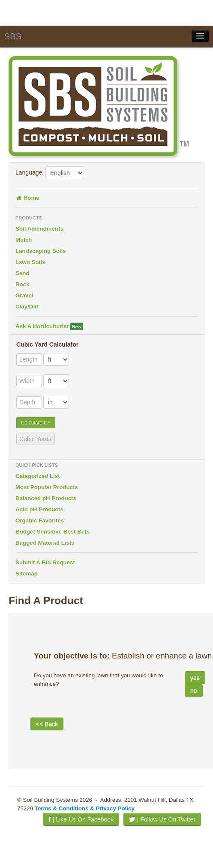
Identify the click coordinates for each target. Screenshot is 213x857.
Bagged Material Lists (45, 543)
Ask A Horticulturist (49, 326)
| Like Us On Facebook (81, 819)
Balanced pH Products (45, 498)
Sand (22, 273)
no (193, 690)
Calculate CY (36, 423)
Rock (22, 284)
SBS (12, 36)
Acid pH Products (39, 509)
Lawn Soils (30, 262)
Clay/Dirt (27, 306)
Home (27, 198)
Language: (29, 172)
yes (195, 677)
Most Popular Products (46, 487)
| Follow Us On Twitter (162, 819)
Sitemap (26, 573)
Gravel (24, 295)
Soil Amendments (39, 228)
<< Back (47, 724)
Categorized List (37, 476)
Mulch (23, 240)
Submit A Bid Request (45, 562)
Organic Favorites (39, 520)
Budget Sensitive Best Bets (52, 531)
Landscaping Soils (40, 251)
